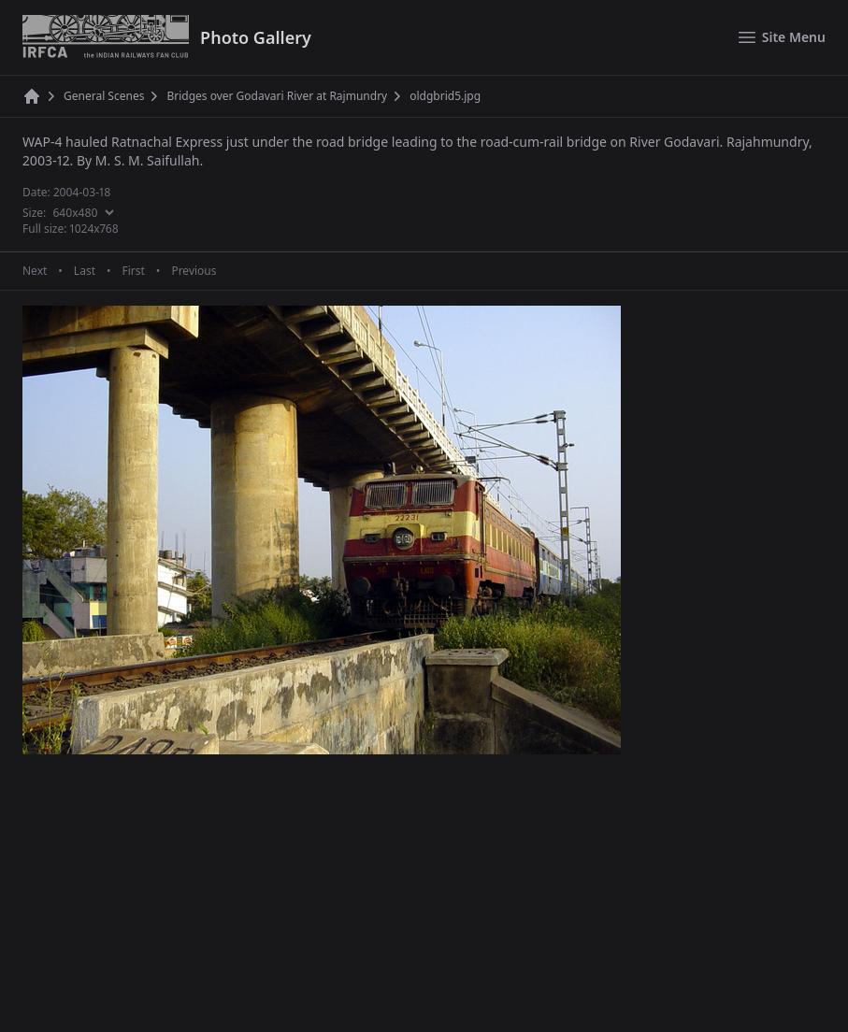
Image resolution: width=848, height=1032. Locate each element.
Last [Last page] (84, 271)
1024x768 (94, 228)
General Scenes (104, 96)
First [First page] (133, 271)
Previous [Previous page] (193, 271)
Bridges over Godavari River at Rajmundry (276, 96)
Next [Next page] (34, 271)
